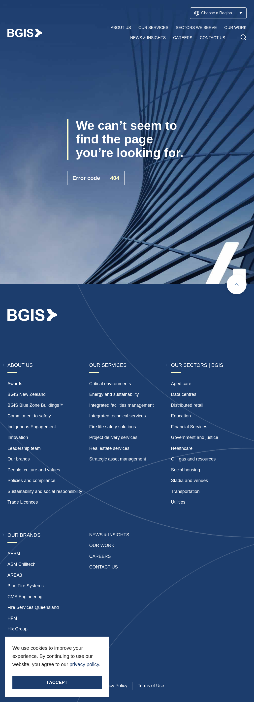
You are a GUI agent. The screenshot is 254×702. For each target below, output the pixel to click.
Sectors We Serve (196, 28)
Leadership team (24, 448)
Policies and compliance (31, 480)
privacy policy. (84, 664)
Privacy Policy (113, 685)
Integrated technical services (117, 415)
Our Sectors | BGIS (197, 365)
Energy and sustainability (114, 394)
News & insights (109, 534)
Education (181, 415)
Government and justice (194, 437)
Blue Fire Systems (25, 585)
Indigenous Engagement (31, 426)
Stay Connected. (31, 673)
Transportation (185, 491)
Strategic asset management (117, 459)
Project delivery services (113, 437)
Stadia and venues (189, 480)
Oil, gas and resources (193, 459)
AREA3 (14, 575)
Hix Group (17, 628)
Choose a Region (218, 13)
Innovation (17, 437)
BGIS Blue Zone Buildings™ (35, 405)
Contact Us (212, 38)
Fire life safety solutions (112, 426)
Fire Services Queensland (33, 607)
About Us (121, 28)
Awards (14, 383)
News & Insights (148, 38)
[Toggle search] (244, 38)
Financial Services (189, 426)
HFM (12, 618)
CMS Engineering (24, 596)
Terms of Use (151, 685)
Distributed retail (187, 405)
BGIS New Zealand (26, 394)
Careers (182, 38)
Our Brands (23, 535)
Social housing (185, 469)
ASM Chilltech (21, 564)
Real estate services (109, 448)
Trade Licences (22, 502)
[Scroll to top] (237, 284)
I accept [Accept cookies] (57, 682)
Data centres (183, 394)
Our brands (18, 459)
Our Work (235, 28)
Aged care (181, 383)
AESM (13, 553)
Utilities (178, 502)
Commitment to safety (29, 415)
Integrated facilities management (121, 405)
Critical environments (110, 383)
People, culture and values (33, 469)
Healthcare (181, 448)
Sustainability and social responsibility (44, 491)
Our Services (153, 28)
